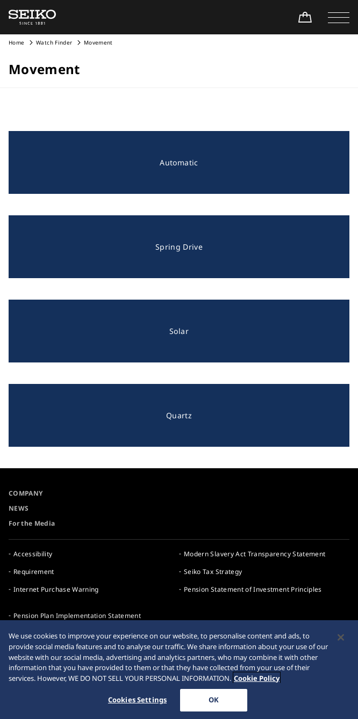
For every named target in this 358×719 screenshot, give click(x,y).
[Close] (341, 638)
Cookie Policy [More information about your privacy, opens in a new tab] (257, 679)
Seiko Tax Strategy (213, 571)
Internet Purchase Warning (56, 589)
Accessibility (33, 553)
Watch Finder (54, 42)
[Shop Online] (304, 17)
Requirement (33, 571)
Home (16, 42)
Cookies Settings (137, 701)
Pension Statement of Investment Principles (253, 589)
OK (214, 701)
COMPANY (25, 493)
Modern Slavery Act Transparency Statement (254, 553)
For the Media (32, 523)
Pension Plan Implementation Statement (77, 615)
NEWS (18, 508)
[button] (338, 17)
